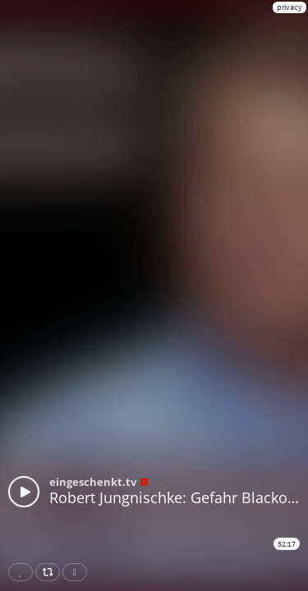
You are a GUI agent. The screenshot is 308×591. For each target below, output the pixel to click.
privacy (289, 7)
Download (78, 572)
